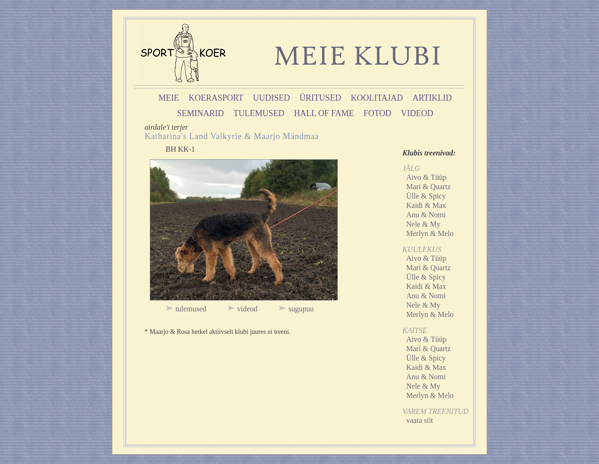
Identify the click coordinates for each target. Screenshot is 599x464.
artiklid (432, 98)
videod (417, 113)
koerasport (216, 98)
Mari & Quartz (428, 187)
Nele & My (423, 224)
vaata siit (419, 420)
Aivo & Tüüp (426, 177)
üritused (320, 98)
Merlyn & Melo (429, 233)
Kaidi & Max (426, 205)
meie (169, 98)
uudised (271, 98)
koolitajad (377, 98)
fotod (378, 113)
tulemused (259, 113)
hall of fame (324, 113)
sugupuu (301, 309)
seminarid (200, 113)
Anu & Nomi (426, 215)
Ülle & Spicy (426, 196)
